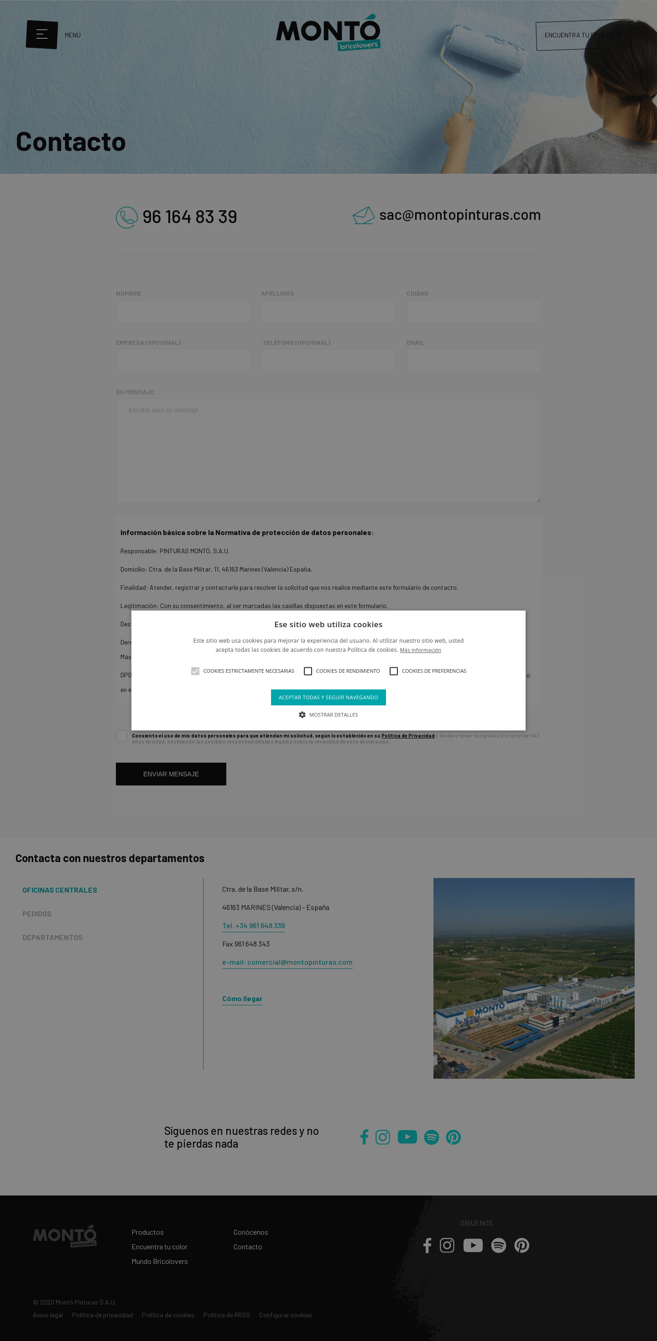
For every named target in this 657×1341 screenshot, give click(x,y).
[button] (195, 671)
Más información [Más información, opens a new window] (421, 650)
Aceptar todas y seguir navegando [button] (328, 697)
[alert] (328, 670)
